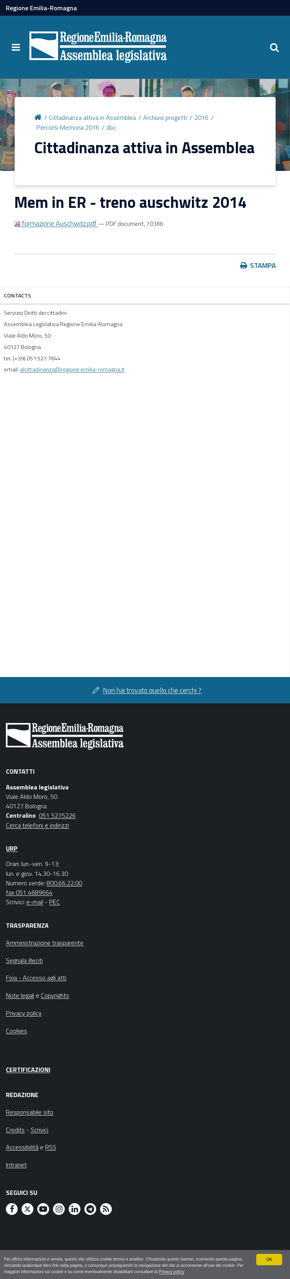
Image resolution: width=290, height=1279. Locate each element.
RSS (50, 1147)
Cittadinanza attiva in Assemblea (92, 117)
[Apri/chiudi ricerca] (274, 47)
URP (12, 848)
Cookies (16, 1030)
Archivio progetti (165, 117)
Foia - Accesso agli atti (36, 977)
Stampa (263, 265)
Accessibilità (22, 1147)
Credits (15, 1129)
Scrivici (39, 1129)
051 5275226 (57, 815)
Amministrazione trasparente (45, 942)
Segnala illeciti (24, 960)
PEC (54, 901)
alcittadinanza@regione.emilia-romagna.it (72, 369)
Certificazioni (28, 1069)
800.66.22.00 (64, 883)
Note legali (20, 995)
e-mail (34, 901)
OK (269, 1259)
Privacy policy (182, 1272)
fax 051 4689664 (29, 892)
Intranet (16, 1164)
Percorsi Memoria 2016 (67, 127)
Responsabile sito (29, 1112)
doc (111, 127)
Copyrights (55, 995)
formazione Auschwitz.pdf (56, 223)
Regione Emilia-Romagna (41, 8)
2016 (201, 117)
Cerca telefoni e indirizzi (37, 825)
